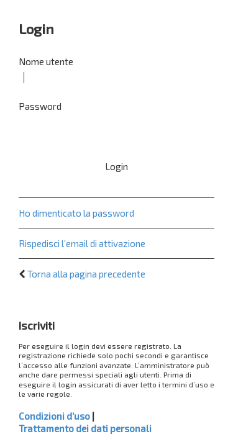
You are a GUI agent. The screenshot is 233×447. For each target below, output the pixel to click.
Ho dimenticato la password (76, 213)
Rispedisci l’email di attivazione (82, 243)
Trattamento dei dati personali (85, 428)
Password (40, 106)
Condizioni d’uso (54, 416)
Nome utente (46, 61)
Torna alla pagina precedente (86, 273)
